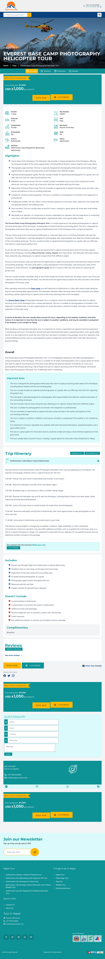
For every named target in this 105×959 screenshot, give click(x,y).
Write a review (14, 649)
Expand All (77, 453)
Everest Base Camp (16, 300)
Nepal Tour (60, 875)
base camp (35, 288)
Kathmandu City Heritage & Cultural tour (22, 881)
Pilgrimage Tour (62, 878)
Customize (61, 97)
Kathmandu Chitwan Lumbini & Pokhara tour (24, 875)
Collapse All (92, 453)
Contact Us (10, 905)
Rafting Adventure (63, 888)
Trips (14, 65)
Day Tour (59, 881)
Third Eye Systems (56, 952)
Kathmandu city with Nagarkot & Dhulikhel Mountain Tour (27, 892)
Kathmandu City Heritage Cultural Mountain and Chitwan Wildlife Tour (28, 886)
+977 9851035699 (91, 7)
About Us (9, 908)
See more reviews (13, 655)
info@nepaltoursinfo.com (15, 777)
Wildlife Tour (61, 885)
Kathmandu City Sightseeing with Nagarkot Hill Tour (26, 878)
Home (5, 65)
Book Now (41, 98)
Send (8, 754)
